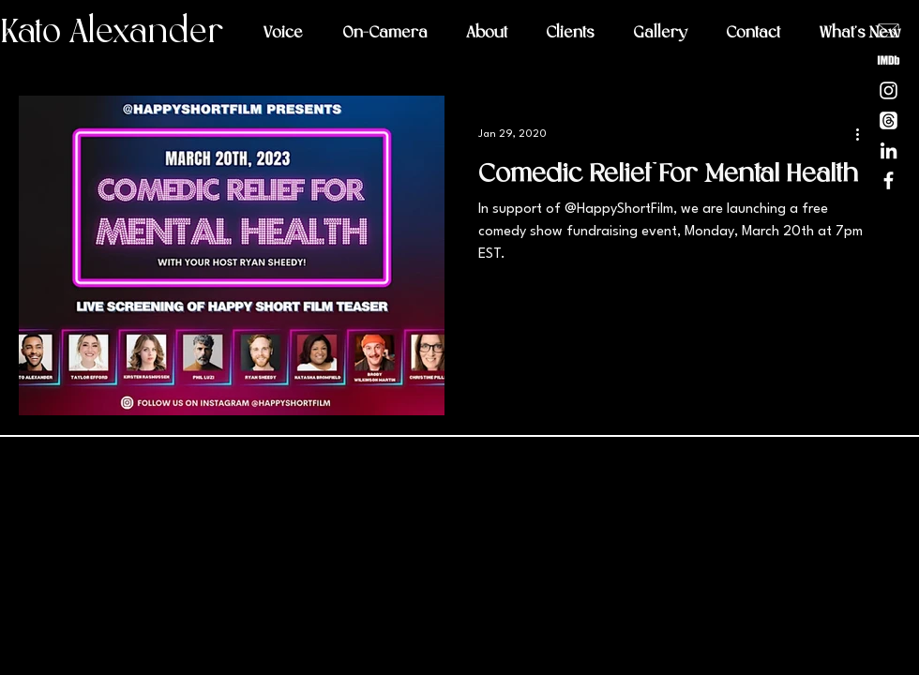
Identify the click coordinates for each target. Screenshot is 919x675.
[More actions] (863, 134)
